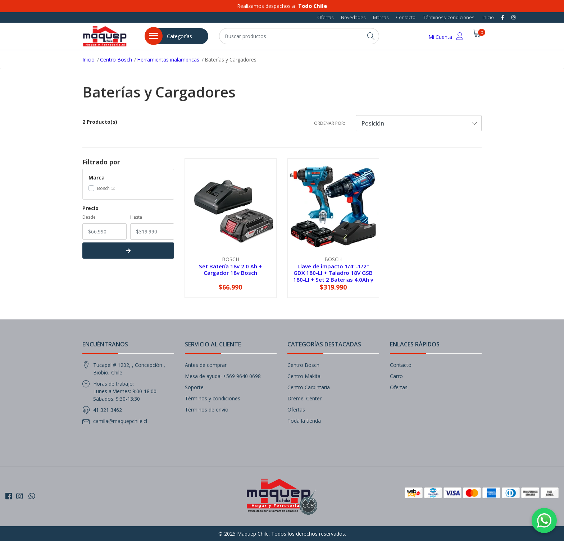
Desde (89, 217)
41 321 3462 (107, 409)
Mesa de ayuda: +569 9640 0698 (223, 376)
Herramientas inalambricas (168, 59)
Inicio (488, 17)
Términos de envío (206, 409)
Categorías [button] (179, 36)
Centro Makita (303, 376)
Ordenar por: (329, 123)
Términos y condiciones (212, 398)
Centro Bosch (116, 59)
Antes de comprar (206, 365)
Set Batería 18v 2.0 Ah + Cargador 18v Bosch (230, 269)
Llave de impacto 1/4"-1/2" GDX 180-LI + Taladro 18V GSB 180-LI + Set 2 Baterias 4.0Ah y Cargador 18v (333, 276)
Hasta (136, 217)
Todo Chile (312, 6)
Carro (396, 376)
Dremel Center (304, 398)
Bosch (103, 188)
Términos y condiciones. (449, 17)
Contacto (405, 17)
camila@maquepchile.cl (120, 421)
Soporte (194, 387)
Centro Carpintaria (308, 387)
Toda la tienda (304, 420)
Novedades (353, 17)
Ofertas (325, 17)
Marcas (380, 17)
